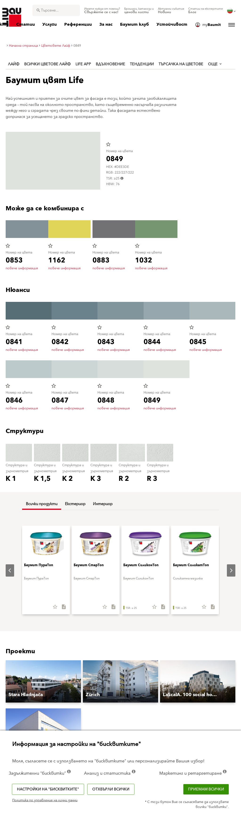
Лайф (14, 64)
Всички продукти (41, 504)
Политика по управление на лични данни (44, 800)
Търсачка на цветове (181, 64)
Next (227, 570)
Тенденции (142, 64)
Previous (6, 570)
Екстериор (75, 504)
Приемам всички (206, 789)
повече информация (22, 268)
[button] (43, 681)
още (215, 64)
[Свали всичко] (62, 608)
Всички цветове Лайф (47, 64)
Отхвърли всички (110, 789)
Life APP (83, 64)
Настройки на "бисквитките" (48, 789)
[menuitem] (102, 10)
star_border (108, 144)
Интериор (102, 504)
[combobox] (56, 10)
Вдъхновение (110, 64)
